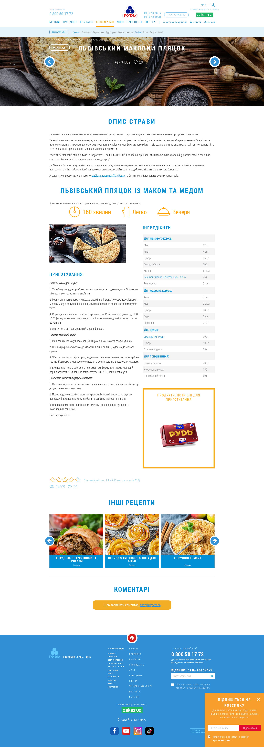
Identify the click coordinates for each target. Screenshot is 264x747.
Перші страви (98, 32)
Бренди (54, 22)
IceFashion (113, 687)
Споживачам (105, 22)
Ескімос (112, 653)
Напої (160, 32)
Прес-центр (135, 22)
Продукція (69, 22)
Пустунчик (113, 670)
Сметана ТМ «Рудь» (154, 336)
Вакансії (209, 22)
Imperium (112, 657)
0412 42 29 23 (152, 17)
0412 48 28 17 (152, 13)
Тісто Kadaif (86, 32)
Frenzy (111, 683)
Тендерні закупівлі (175, 22)
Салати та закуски (125, 32)
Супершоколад (115, 663)
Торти (145, 32)
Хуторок (112, 680)
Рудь (110, 673)
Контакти (195, 22)
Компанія (86, 22)
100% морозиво (115, 660)
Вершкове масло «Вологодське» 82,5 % (165, 277)
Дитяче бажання (116, 667)
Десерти (153, 32)
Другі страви (111, 32)
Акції (120, 22)
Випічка (138, 32)
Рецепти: (76, 32)
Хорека (150, 22)
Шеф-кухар (113, 677)
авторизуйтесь (150, 605)
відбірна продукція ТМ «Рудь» (108, 175)
